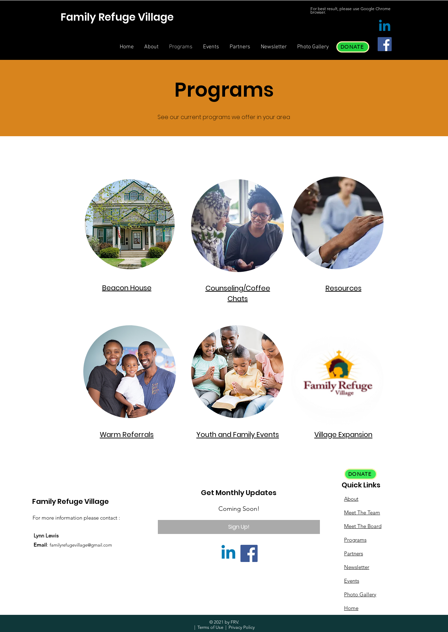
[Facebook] (385, 44)
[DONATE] (352, 47)
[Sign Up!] (239, 527)
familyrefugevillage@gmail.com (81, 545)
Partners (353, 553)
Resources (344, 288)
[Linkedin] (385, 27)
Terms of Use (210, 627)
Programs (355, 539)
